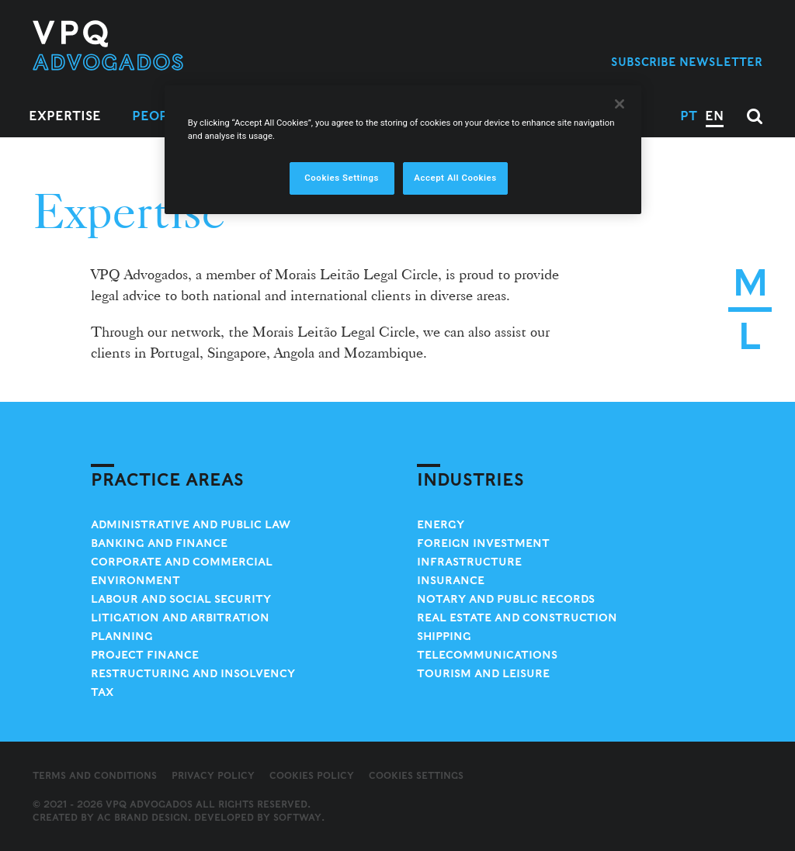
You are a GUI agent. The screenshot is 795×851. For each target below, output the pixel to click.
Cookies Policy (311, 775)
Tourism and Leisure (483, 673)
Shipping (444, 636)
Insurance (450, 580)
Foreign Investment (483, 543)
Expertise (65, 116)
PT (688, 116)
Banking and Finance (159, 543)
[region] (403, 149)
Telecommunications (487, 655)
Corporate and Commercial (182, 561)
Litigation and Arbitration (180, 617)
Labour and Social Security (181, 599)
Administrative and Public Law (190, 524)
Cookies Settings (416, 775)
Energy (440, 524)
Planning (122, 636)
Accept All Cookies (455, 177)
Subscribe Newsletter (686, 61)
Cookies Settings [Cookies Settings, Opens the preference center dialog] (341, 177)
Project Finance (145, 655)
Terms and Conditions (95, 775)
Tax (102, 692)
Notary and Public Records (506, 599)
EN (714, 116)
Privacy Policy (213, 775)
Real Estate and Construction (517, 617)
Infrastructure (469, 561)
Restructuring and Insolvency (193, 673)
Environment (135, 580)
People (158, 116)
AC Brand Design (142, 817)
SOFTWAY (297, 817)
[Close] (619, 104)
